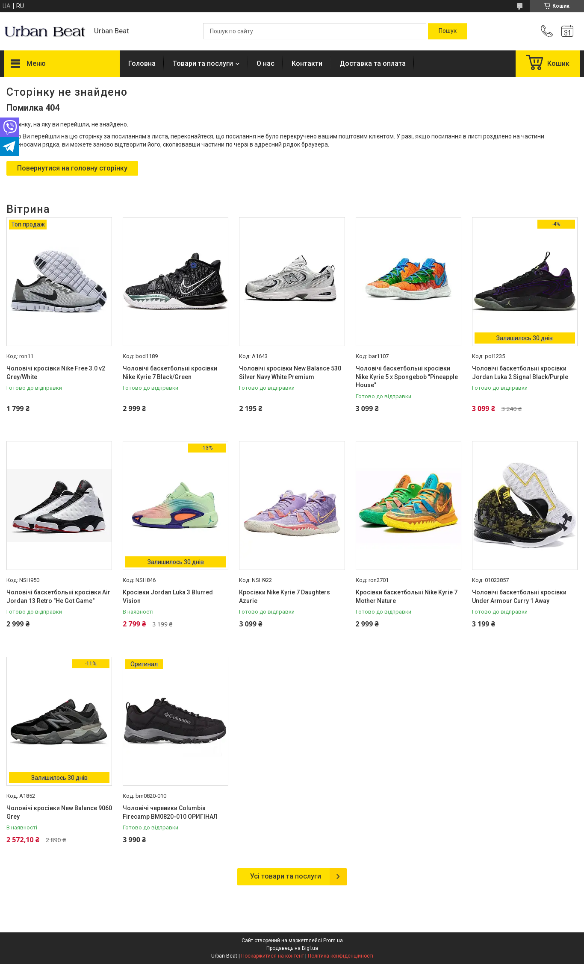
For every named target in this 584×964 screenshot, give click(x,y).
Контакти (307, 63)
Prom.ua (333, 940)
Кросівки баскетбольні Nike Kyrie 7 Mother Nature (406, 596)
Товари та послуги (203, 63)
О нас (265, 63)
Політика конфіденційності (340, 956)
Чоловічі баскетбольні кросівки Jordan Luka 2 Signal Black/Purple (520, 372)
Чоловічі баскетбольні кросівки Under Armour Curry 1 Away (519, 596)
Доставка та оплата (372, 63)
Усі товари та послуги (285, 876)
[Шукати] (447, 31)
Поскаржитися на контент (272, 956)
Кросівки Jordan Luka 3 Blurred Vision (168, 596)
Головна (142, 63)
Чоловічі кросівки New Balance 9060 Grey (59, 812)
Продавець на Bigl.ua (292, 948)
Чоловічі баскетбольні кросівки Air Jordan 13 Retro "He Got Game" (58, 596)
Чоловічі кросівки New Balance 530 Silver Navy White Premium (290, 372)
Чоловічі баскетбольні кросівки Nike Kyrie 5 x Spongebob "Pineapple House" (407, 376)
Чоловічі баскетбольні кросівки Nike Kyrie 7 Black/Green (170, 372)
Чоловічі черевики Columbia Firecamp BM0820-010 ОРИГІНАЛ (170, 812)
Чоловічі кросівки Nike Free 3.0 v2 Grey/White (55, 372)
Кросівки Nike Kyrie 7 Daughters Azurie (284, 596)
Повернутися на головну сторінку (72, 168)
